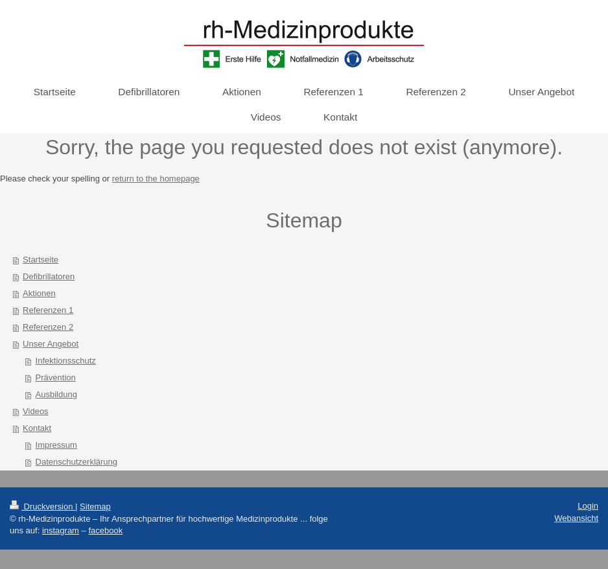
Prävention (56, 377)
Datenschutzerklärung (76, 462)
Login (588, 506)
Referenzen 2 (48, 327)
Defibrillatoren (49, 276)
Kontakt (37, 428)
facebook (105, 530)
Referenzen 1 (48, 310)
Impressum (56, 445)
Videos (36, 411)
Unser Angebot (50, 344)
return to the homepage (156, 178)
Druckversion (42, 506)
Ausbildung (56, 394)
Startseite (40, 259)
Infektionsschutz (66, 361)
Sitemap (95, 506)
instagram (60, 530)
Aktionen (39, 293)
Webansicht (576, 518)
